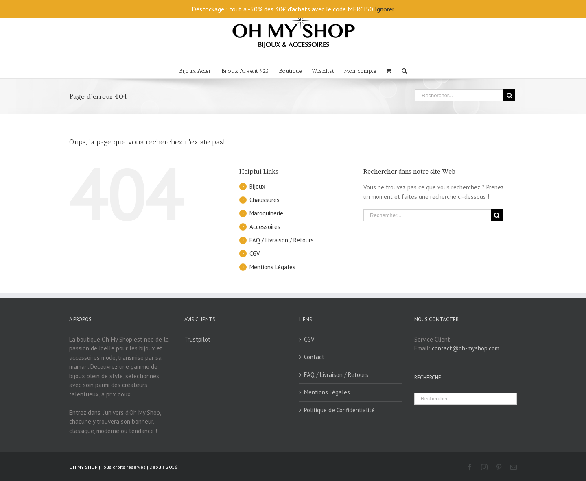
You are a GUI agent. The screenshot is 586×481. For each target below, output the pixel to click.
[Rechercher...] (459, 95)
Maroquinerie (266, 213)
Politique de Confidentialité (339, 410)
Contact (314, 357)
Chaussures (264, 200)
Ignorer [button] (384, 9)
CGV (254, 253)
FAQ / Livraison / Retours (281, 240)
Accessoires (264, 227)
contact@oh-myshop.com (465, 348)
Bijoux (257, 186)
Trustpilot (197, 339)
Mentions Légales (272, 267)
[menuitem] (200, 70)
